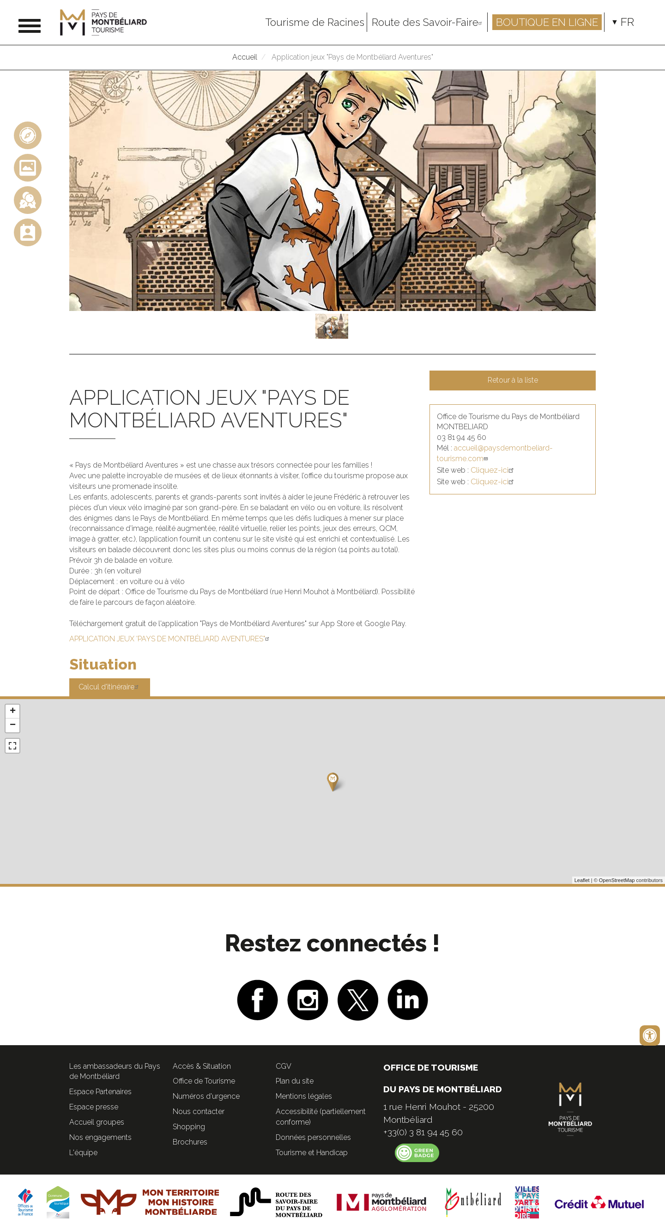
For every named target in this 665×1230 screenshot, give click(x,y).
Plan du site (295, 1081)
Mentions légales (304, 1096)
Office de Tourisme (204, 1081)
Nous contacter (198, 1111)
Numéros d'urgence (206, 1096)
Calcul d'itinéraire (110, 686)
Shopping (189, 1126)
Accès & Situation (202, 1066)
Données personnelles (313, 1137)
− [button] (13, 725)
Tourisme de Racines (314, 22)
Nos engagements (100, 1137)
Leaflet (582, 880)
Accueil (244, 57)
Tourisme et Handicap (312, 1152)
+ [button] (13, 712)
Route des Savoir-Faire (428, 22)
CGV (283, 1066)
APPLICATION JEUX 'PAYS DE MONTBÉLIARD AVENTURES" (170, 638)
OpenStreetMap (617, 880)
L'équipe (83, 1152)
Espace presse (93, 1106)
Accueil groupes (96, 1122)
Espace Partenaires (100, 1091)
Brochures (190, 1142)
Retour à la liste (513, 380)
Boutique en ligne (547, 22)
